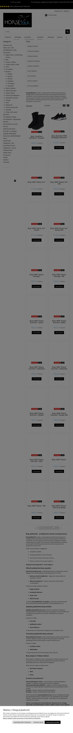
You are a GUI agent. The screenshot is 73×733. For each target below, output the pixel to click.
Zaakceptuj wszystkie (52, 722)
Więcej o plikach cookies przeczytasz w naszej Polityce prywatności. (22, 718)
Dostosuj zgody (38, 722)
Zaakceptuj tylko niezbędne (22, 722)
